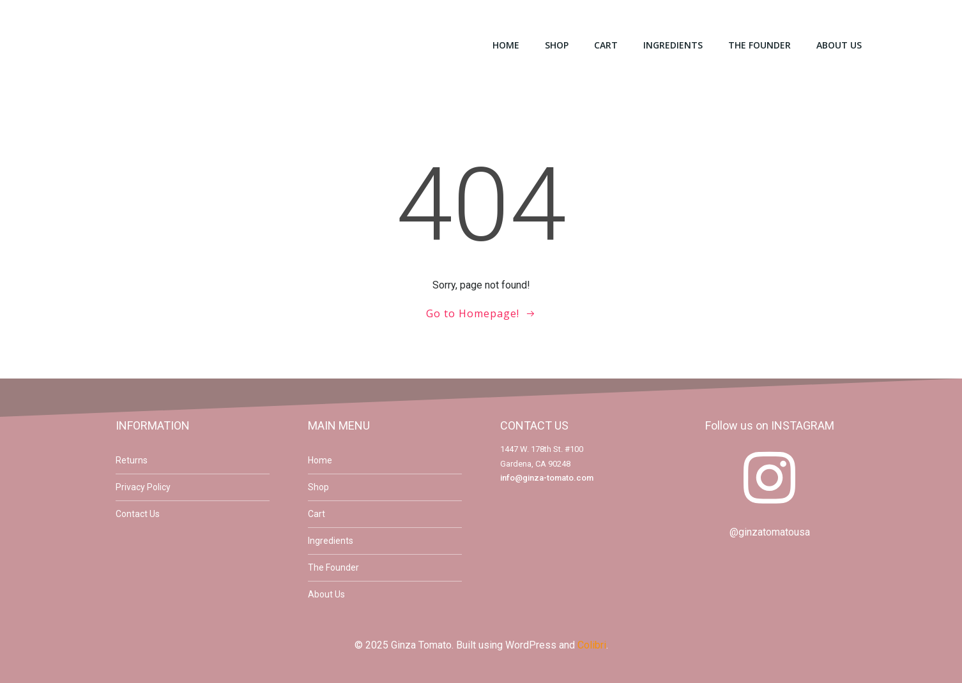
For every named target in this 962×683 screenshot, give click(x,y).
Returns (132, 460)
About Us (839, 45)
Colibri (591, 645)
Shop (557, 45)
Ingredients (673, 45)
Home (505, 45)
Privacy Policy (143, 487)
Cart (606, 45)
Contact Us (138, 514)
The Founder (759, 45)
